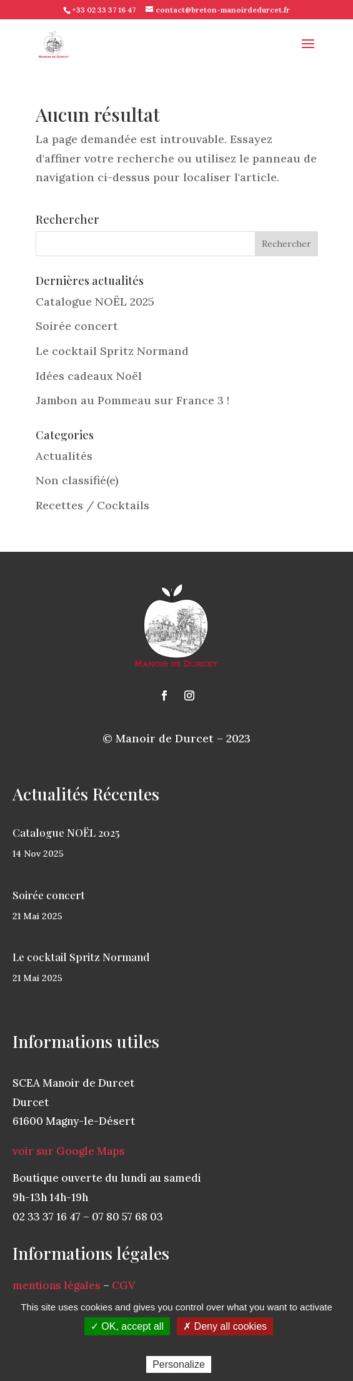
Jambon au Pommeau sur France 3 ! (132, 400)
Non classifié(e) (77, 480)
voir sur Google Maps (68, 1151)
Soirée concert (77, 326)
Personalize (178, 1364)
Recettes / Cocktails (92, 505)
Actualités (64, 456)
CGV (123, 1285)
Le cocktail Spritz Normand (112, 351)
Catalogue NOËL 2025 (95, 301)
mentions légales (56, 1285)
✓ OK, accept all (127, 1326)
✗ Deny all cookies (225, 1326)
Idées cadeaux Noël (89, 376)
